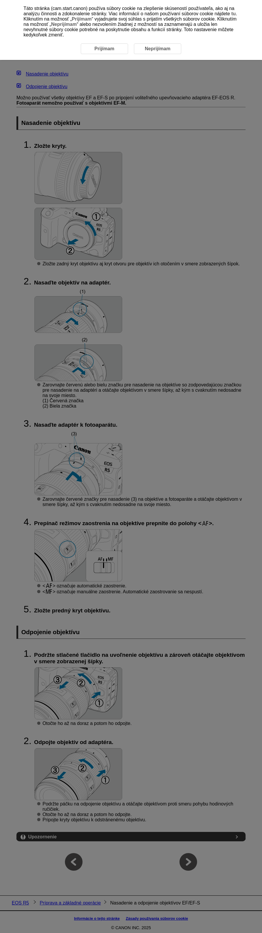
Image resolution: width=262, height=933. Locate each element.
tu (233, 13)
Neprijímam (64, 24)
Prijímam (82, 18)
